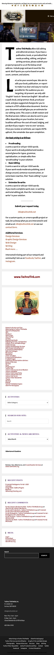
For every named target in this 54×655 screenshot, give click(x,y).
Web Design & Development (14, 348)
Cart (6, 332)
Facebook (29, 258)
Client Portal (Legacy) (12, 386)
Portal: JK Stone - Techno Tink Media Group (18, 517)
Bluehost (8, 489)
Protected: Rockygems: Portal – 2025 (17, 484)
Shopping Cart (10, 367)
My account (9, 353)
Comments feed (10, 540)
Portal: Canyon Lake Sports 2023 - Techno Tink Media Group (24, 507)
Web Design (10, 242)
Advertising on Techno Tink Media (16, 329)
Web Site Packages (11, 351)
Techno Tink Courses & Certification (16, 370)
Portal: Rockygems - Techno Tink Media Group (19, 513)
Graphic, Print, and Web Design (15, 343)
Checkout (8, 334)
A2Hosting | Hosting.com (13, 491)
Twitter (37, 258)
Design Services (12, 236)
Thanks (7, 379)
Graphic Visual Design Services (15, 346)
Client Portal (9, 337)
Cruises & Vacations (35, 648)
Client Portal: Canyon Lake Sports (15, 508)
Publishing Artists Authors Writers (16, 361)
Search (6, 552)
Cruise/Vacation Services (33, 465)
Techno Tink (9, 368)
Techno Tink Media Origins (13, 384)
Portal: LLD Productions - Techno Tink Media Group (21, 510)
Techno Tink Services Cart (13, 375)
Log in (7, 537)
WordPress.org (10, 542)
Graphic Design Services (16, 239)
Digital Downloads (11, 340)
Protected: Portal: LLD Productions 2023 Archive (25, 511)
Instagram (10, 261)
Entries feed (9, 538)
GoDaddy (8, 486)
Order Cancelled (10, 356)
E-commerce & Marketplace (14, 350)
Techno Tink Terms (11, 376)
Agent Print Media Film (12, 331)
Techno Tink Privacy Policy (13, 373)
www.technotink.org (12, 467)
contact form (11, 227)
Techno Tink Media (11, 371)
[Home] (20, 36)
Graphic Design (10, 345)
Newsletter (9, 354)
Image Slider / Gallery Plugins (14, 488)
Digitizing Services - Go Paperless (16, 342)
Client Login (9, 336)
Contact (8, 339)
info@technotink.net (27, 212)
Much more (10, 249)
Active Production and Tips (13, 328)
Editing (7, 382)
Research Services (11, 362)
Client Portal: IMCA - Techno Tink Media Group (19, 520)
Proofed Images (10, 359)
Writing (8, 246)
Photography (10, 643)
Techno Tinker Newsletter (13, 378)
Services (8, 364)
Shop (7, 365)
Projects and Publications (13, 357)
